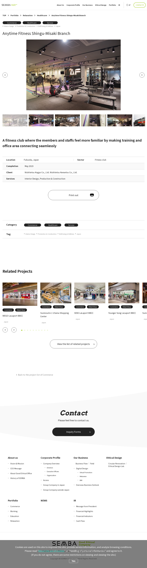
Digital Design (82, 468)
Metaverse (83, 476)
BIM (81, 480)
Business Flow (82, 463)
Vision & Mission (17, 463)
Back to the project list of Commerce (35, 375)
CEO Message (16, 468)
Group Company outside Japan (56, 490)
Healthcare (32, 23)
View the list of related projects (73, 343)
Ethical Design (100, 5)
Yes (73, 560)
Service (50, 23)
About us (13, 457)
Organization (51, 475)
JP (129, 5)
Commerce (12, 23)
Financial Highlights (84, 511)
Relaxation (15, 521)
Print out (73, 195)
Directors (50, 468)
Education (14, 516)
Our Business (87, 5)
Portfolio (112, 5)
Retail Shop (21, 310)
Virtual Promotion (86, 472)
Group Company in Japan (54, 485)
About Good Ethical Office (21, 473)
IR (119, 5)
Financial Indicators (84, 516)
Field (92, 463)
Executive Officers (53, 471)
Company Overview (51, 463)
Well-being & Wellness (45, 26)
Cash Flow (80, 521)
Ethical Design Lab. (116, 466)
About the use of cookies (51, 550)
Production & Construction (26, 26)
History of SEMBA (17, 478)
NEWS (44, 500)
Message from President (86, 506)
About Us (60, 5)
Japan (58, 26)
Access (46, 480)
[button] (5, 330)
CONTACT (139, 5)
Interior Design (9, 26)
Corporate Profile (73, 5)
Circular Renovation (116, 463)
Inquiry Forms (73, 431)
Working (14, 511)
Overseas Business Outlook (87, 485)
